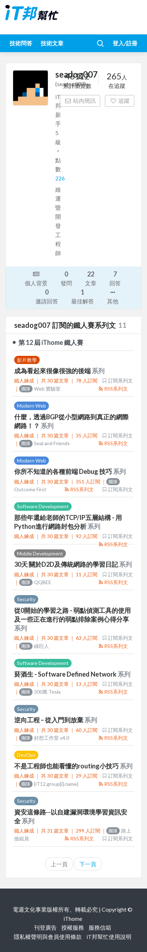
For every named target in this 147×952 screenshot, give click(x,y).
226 (60, 178)
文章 (90, 278)
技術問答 (21, 43)
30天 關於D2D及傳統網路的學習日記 (66, 564)
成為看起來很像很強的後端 (53, 371)
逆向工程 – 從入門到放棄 (49, 720)
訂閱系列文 (117, 380)
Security (26, 599)
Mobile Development (40, 553)
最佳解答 (82, 296)
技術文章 (52, 43)
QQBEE (35, 582)
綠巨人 (34, 646)
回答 (115, 278)
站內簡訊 (80, 100)
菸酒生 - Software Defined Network (66, 674)
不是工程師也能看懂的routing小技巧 (67, 766)
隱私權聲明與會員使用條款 (48, 936)
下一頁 (87, 864)
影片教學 (27, 360)
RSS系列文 (113, 389)
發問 (66, 278)
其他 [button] (112, 296)
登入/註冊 (125, 43)
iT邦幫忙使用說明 (108, 936)
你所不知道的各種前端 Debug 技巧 (63, 471)
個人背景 (36, 277)
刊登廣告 (45, 927)
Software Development (43, 506)
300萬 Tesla (40, 692)
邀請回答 (46, 296)
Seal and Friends (44, 443)
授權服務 (72, 927)
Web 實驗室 (40, 389)
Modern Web (31, 406)
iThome (72, 918)
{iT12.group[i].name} (48, 784)
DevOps (26, 755)
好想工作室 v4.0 (44, 738)
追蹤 (119, 100)
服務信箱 (100, 927)
